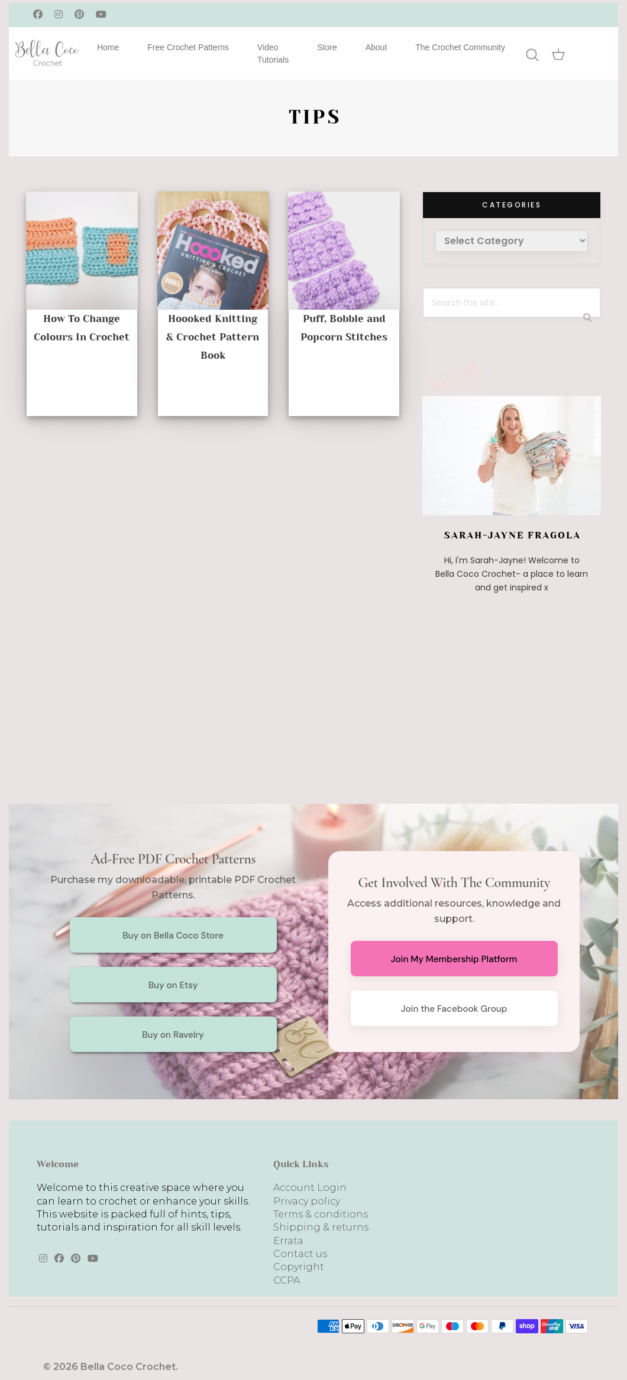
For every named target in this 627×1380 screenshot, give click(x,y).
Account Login (310, 1187)
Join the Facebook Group (454, 1009)
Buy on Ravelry (173, 1035)
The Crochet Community (460, 47)
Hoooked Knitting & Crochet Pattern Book (212, 337)
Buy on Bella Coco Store (173, 935)
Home (108, 47)
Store (327, 47)
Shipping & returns (321, 1227)
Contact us (300, 1253)
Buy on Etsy (173, 985)
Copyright (298, 1266)
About (376, 47)
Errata (288, 1240)
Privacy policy (306, 1201)
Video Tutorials (273, 53)
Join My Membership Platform (454, 959)
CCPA (286, 1280)
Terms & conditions (320, 1214)
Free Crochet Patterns (188, 47)
